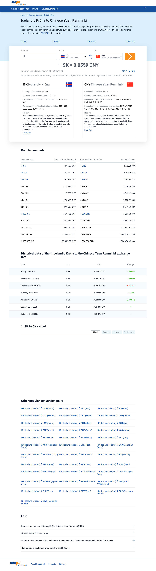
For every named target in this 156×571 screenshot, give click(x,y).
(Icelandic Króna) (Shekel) (113, 454)
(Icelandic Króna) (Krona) (37, 430)
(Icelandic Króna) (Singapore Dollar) (39, 482)
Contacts (52, 564)
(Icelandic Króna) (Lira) (112, 437)
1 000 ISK (130, 41)
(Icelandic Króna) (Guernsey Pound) (115, 492)
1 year (117, 332)
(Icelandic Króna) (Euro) (37, 491)
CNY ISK (44, 33)
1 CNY (83, 166)
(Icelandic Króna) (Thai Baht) (77, 481)
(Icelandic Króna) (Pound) (114, 415)
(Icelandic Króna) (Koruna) (38, 415)
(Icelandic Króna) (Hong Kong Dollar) (39, 455)
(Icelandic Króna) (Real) (74, 445)
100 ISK (92, 41)
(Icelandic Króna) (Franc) (75, 430)
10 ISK (55, 41)
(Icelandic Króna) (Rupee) (37, 464)
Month (95, 332)
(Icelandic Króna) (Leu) (112, 423)
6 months (106, 332)
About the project (38, 564)
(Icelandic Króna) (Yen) (74, 408)
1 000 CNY (85, 214)
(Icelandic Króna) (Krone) (75, 415)
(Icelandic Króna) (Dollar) (37, 408)
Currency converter (20, 9)
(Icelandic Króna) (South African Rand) (113, 482)
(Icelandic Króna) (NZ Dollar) (77, 471)
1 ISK (23, 41)
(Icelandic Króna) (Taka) (75, 491)
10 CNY (83, 173)
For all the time (129, 332)
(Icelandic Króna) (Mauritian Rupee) (39, 502)
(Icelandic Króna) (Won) (75, 464)
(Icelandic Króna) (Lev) (112, 408)
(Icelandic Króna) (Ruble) (75, 437)
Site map (62, 564)
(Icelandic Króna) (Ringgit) (38, 471)
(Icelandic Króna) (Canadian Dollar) (115, 446)
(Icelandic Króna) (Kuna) (37, 437)
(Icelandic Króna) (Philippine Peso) (115, 472)
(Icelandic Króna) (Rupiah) (75, 454)
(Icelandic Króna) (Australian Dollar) (39, 446)
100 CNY (84, 180)
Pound (35, 9)
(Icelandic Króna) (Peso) (113, 464)
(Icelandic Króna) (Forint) (37, 423)
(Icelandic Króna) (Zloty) (75, 423)
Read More (27, 133)
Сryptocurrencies (50, 9)
